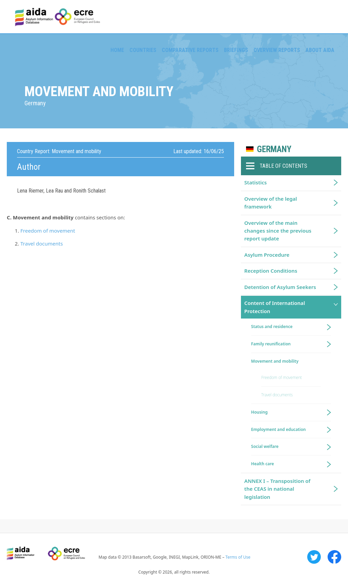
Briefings (236, 50)
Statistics (255, 182)
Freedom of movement (47, 230)
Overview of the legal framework (270, 202)
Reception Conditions (270, 270)
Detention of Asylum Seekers (280, 287)
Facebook (334, 557)
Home (117, 50)
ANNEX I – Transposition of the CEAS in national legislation (277, 488)
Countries (142, 50)
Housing (259, 412)
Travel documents (41, 243)
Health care (262, 464)
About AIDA (320, 50)
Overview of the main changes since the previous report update (277, 230)
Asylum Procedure (267, 254)
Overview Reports (277, 50)
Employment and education (278, 429)
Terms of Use (237, 557)
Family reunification (271, 344)
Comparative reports (190, 50)
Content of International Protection (274, 307)
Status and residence (272, 326)
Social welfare (265, 446)
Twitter (314, 557)
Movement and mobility (274, 361)
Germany (274, 149)
